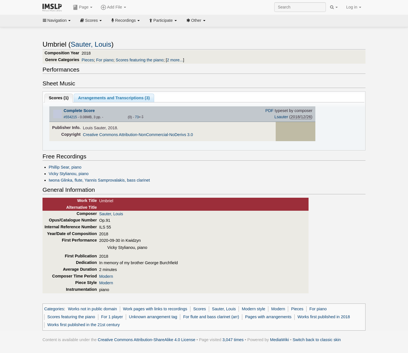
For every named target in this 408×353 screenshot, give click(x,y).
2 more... (175, 60)
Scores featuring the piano (139, 60)
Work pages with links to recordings (155, 309)
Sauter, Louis (91, 44)
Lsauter (281, 117)
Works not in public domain (92, 309)
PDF (269, 110)
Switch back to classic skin (317, 339)
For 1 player (112, 317)
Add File (113, 7)
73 (137, 117)
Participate (163, 20)
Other (195, 20)
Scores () (59, 98)
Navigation (57, 20)
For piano (104, 60)
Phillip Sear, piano (65, 167)
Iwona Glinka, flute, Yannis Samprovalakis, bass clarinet (99, 180)
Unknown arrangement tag (153, 317)
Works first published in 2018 (324, 317)
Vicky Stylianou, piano (69, 173)
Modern (106, 276)
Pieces (88, 60)
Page (83, 7)
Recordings (125, 20)
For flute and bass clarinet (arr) (211, 317)
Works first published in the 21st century (83, 324)
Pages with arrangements (268, 317)
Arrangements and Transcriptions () (114, 98)
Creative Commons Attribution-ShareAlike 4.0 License (146, 339)
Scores (91, 20)
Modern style (253, 309)
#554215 (70, 117)
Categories (54, 309)
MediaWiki (279, 339)
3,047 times (233, 339)
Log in (353, 7)
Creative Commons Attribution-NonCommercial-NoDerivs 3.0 (138, 134)
